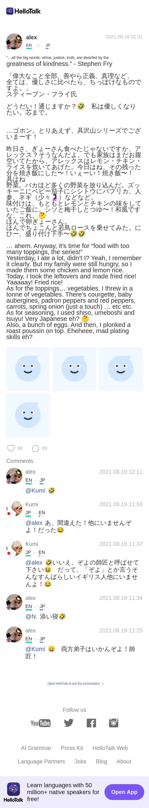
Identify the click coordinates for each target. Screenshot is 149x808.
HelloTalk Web (110, 748)
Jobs (80, 761)
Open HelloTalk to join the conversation (74, 683)
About (124, 761)
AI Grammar (36, 748)
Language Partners (41, 761)
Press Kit (72, 748)
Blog (101, 761)
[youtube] (41, 723)
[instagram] (113, 723)
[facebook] (91, 723)
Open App (124, 792)
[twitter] (69, 723)
